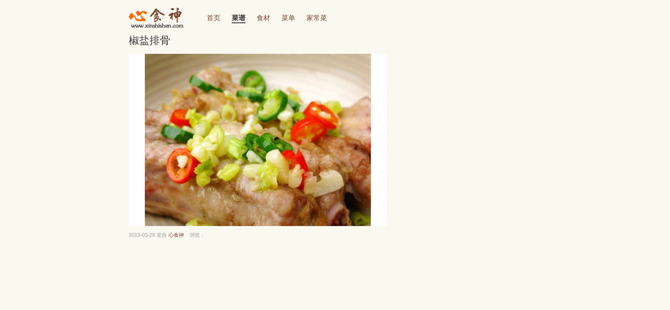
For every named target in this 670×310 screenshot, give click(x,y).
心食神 (176, 235)
